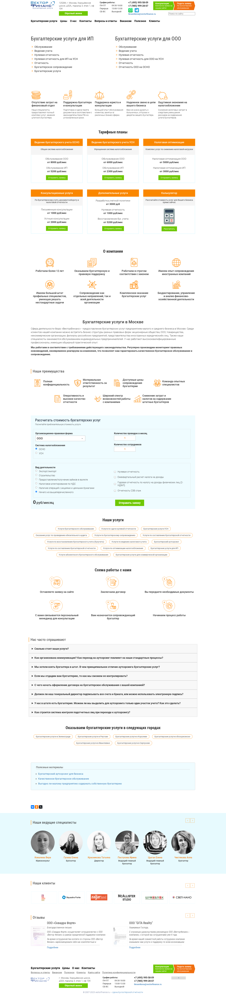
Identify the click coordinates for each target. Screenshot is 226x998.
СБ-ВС (103, 12)
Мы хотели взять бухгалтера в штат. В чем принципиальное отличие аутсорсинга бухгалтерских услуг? (97, 666)
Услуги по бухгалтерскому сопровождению (114, 535)
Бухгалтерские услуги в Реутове (93, 736)
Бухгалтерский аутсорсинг (166, 542)
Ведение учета (43, 50)
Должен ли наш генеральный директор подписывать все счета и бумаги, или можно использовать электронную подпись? (108, 694)
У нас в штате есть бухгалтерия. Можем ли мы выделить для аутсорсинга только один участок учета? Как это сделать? (107, 703)
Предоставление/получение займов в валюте (63, 479)
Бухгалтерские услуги (44, 20)
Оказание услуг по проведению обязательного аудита (61, 535)
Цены (63, 20)
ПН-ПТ (103, 5)
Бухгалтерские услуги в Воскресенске (172, 736)
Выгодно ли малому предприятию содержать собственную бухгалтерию (80, 783)
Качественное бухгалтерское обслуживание (63, 778)
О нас (73, 20)
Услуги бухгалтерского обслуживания (76, 529)
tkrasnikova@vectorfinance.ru (142, 14)
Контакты (85, 20)
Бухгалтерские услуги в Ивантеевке (93, 743)
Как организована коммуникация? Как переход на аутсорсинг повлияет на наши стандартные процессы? (98, 657)
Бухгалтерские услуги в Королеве (131, 736)
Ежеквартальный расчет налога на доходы (141, 477)
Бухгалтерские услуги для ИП (164, 548)
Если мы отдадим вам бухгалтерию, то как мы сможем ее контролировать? (81, 675)
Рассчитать (169, 229)
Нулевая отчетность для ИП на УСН (56, 58)
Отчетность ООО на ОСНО (134, 66)
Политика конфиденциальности (118, 972)
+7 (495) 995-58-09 (144, 977)
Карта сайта (94, 972)
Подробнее (52, 947)
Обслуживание (43, 46)
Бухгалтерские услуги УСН (155, 529)
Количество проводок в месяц (130, 433)
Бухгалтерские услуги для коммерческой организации (141, 555)
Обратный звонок (73, 13)
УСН (41, 453)
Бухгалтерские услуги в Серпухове (133, 743)
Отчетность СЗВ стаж (129, 490)
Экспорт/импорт (47, 471)
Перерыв (104, 8)
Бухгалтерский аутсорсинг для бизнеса (60, 773)
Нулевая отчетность (46, 54)
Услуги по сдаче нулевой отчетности (118, 529)
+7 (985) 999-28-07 (144, 981)
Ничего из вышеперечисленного (56, 492)
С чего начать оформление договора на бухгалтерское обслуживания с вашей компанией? (89, 685)
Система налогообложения (50, 445)
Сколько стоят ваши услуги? (51, 648)
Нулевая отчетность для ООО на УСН (141, 58)
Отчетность (41, 62)
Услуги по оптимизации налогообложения (123, 548)
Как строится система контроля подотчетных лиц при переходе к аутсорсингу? (82, 712)
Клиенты (154, 20)
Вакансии (125, 20)
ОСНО (42, 449)
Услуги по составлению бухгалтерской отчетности (166, 535)
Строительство (47, 475)
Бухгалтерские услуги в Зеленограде (53, 736)
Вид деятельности (45, 467)
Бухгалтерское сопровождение (53, 66)
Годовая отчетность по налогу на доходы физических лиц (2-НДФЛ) (150, 484)
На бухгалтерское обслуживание (186, 5)
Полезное (140, 20)
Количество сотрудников (127, 444)
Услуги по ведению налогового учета (129, 542)
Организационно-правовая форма (54, 433)
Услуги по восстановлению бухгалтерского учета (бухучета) (75, 542)
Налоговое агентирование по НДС (57, 483)
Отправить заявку (57, 177)
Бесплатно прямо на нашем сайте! (164, 5)
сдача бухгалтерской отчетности (127, 992)
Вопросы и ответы (106, 20)
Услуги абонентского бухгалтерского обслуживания (83, 555)
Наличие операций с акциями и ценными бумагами (66, 488)
